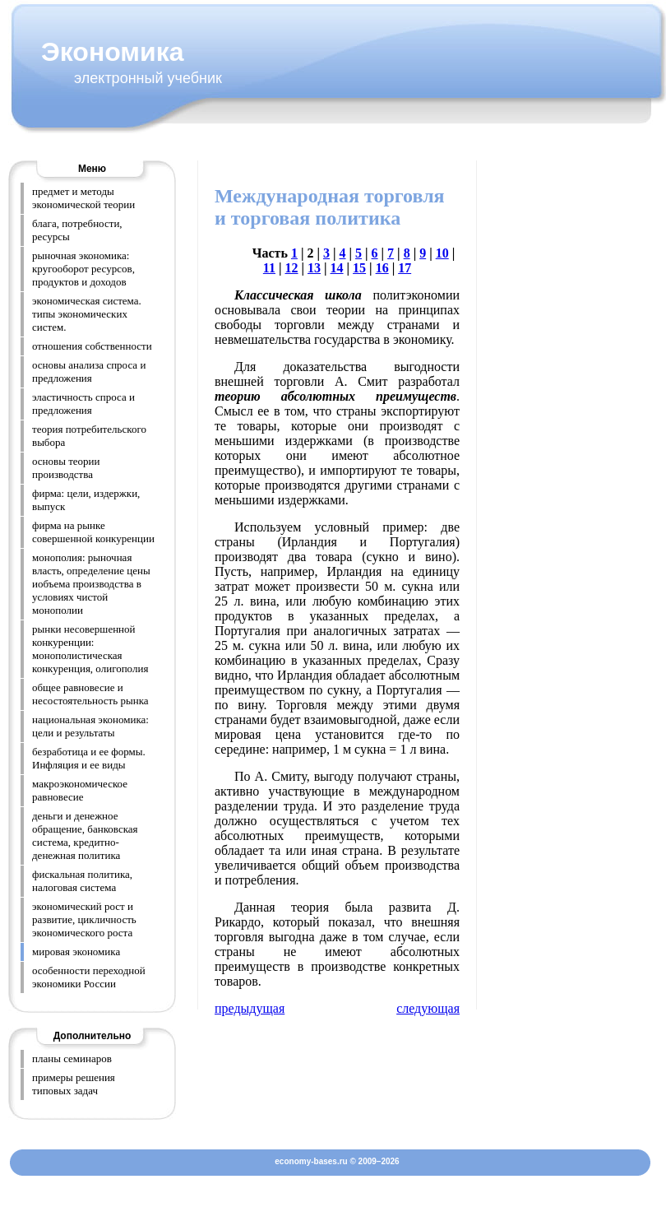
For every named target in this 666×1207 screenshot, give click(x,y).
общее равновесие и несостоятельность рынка (90, 694)
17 (404, 268)
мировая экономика (76, 951)
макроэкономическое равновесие (79, 790)
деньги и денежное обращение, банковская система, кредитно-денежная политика (85, 835)
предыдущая (249, 1008)
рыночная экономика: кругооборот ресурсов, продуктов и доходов (83, 268)
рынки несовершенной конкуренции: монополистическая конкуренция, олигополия (90, 649)
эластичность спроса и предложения (83, 403)
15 (359, 268)
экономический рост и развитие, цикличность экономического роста (84, 919)
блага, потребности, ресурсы (77, 230)
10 (442, 253)
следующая (428, 1008)
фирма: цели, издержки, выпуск (86, 500)
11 (269, 268)
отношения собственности (92, 346)
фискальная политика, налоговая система (82, 881)
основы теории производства (66, 467)
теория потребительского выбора (89, 435)
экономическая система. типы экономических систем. (86, 314)
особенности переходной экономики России (89, 977)
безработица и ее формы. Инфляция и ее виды (89, 758)
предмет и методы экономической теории (83, 198)
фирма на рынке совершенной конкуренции (93, 532)
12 (291, 268)
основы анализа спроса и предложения (89, 371)
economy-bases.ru (311, 1161)
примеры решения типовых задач (73, 1084)
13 (314, 268)
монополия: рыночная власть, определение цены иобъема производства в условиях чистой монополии (91, 583)
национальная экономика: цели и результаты (90, 726)
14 (337, 268)
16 (382, 268)
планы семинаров (72, 1058)
